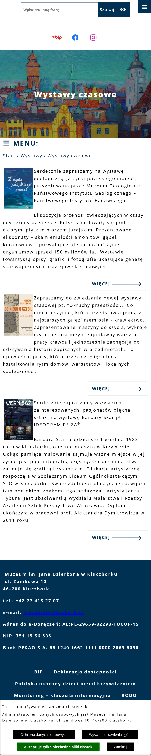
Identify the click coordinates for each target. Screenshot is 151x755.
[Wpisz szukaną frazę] (59, 9)
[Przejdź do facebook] (75, 37)
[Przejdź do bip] (57, 37)
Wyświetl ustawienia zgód (110, 734)
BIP (38, 672)
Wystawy (31, 156)
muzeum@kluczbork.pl (53, 612)
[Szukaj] (107, 9)
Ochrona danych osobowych (44, 734)
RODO (129, 695)
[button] (18, 208)
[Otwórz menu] (144, 6)
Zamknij (120, 746)
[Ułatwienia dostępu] (123, 9)
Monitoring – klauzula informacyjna (62, 695)
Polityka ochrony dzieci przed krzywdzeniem (75, 683)
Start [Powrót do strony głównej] (9, 156)
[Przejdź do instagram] (93, 37)
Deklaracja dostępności (85, 672)
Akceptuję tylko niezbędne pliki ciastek (58, 746)
